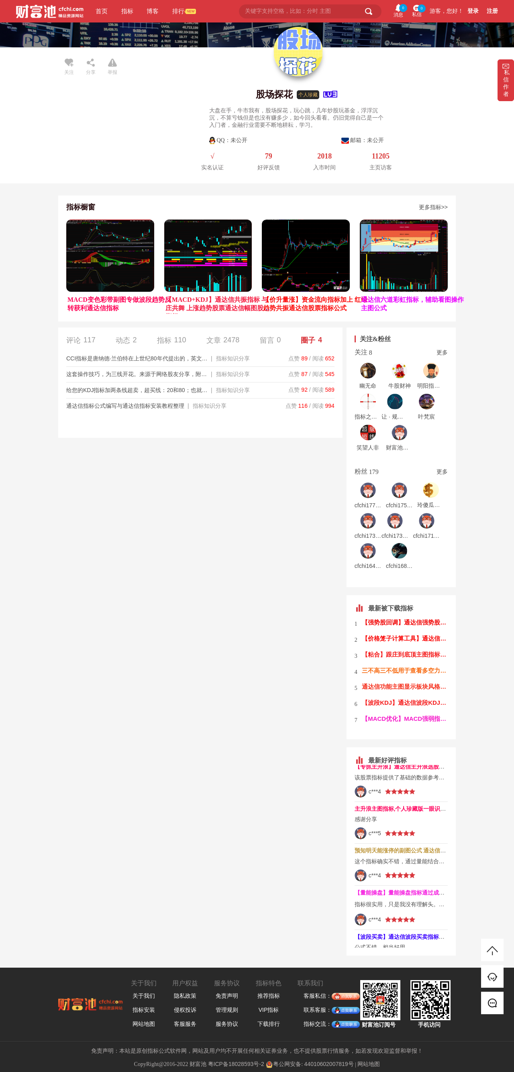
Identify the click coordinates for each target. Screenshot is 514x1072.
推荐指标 (268, 996)
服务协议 (227, 1024)
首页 (102, 11)
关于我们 (144, 996)
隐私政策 (185, 996)
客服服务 (185, 1024)
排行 (178, 11)
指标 (127, 11)
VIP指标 (269, 1010)
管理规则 (227, 1010)
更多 (442, 352)
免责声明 (227, 996)
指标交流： (318, 1024)
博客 (153, 11)
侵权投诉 (185, 1010)
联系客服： (318, 1010)
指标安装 (144, 1010)
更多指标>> (433, 207)
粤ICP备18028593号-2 (236, 1064)
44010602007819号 (329, 1064)
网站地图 (144, 1024)
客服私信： (318, 996)
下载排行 (268, 1024)
